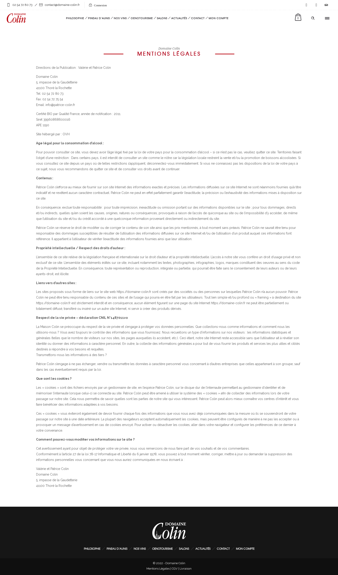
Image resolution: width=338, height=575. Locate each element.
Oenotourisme (142, 18)
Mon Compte (218, 18)
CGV (175, 568)
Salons (162, 18)
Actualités (179, 18)
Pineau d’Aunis (99, 18)
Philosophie (75, 18)
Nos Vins (120, 18)
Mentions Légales (158, 568)
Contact (198, 18)
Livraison (186, 568)
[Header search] (312, 18)
